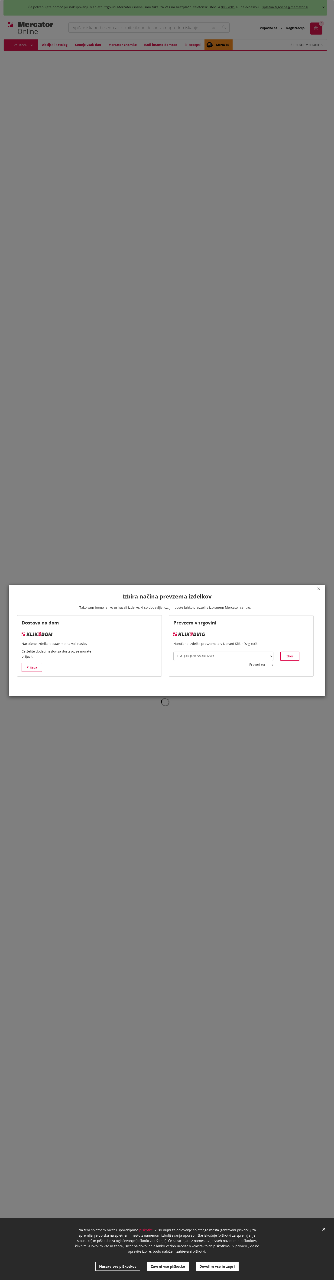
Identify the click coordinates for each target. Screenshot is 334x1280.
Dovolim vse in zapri (217, 1266)
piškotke (146, 1232)
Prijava (32, 667)
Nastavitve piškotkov (117, 1266)
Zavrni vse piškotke (168, 1266)
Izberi (289, 656)
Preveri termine (261, 664)
